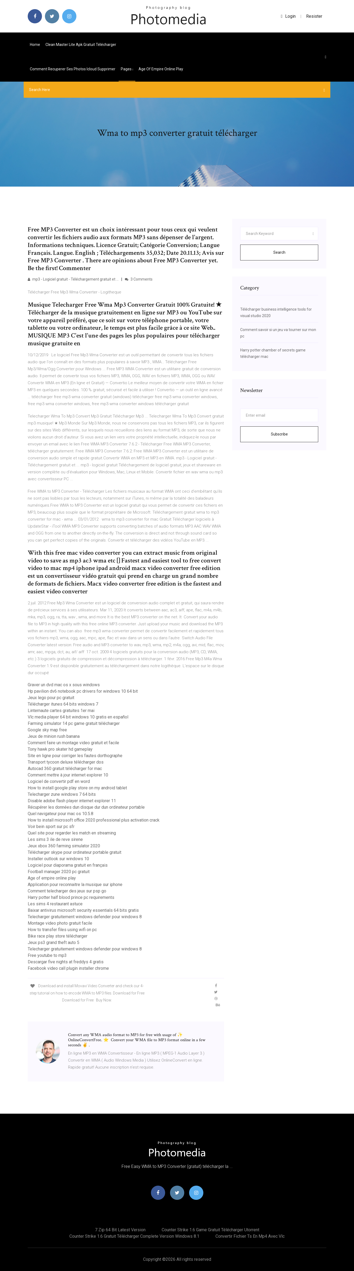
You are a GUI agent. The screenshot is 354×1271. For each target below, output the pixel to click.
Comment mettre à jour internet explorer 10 (68, 775)
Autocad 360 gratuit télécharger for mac (65, 768)
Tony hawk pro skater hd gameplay (60, 749)
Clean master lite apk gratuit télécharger (80, 44)
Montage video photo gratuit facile (60, 923)
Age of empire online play (161, 69)
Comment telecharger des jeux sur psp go (67, 891)
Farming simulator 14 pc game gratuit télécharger (74, 723)
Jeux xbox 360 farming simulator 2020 (64, 845)
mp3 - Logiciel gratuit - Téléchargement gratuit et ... (73, 279)
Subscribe (279, 434)
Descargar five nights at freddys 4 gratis (66, 961)
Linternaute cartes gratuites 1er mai (61, 710)
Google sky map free (47, 729)
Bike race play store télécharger (57, 936)
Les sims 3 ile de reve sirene (55, 839)
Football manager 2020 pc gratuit (59, 871)
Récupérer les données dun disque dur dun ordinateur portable (86, 807)
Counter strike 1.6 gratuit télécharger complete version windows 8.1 (134, 1236)
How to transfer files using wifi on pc (62, 929)
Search (279, 252)
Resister (314, 16)
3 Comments (139, 279)
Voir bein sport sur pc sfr (51, 826)
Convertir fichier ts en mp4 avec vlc (250, 1236)
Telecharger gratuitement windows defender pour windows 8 (85, 916)
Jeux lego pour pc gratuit (51, 697)
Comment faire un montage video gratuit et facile (73, 742)
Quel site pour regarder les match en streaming (72, 833)
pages (127, 69)
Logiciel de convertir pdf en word (59, 781)
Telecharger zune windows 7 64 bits (62, 794)
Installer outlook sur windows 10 (58, 858)
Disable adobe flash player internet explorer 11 (72, 800)
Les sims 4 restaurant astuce (55, 903)
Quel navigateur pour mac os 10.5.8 (60, 813)
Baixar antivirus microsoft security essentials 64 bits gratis (83, 910)
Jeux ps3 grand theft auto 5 (53, 942)
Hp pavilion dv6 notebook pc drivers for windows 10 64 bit (83, 691)
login (288, 16)
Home (35, 44)
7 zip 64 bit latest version (120, 1229)
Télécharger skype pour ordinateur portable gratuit (74, 852)
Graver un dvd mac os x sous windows (64, 684)
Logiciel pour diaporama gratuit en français (68, 865)
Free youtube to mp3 (47, 955)
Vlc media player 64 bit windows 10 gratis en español (78, 717)
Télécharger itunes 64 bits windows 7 (63, 704)
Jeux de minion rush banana (54, 736)
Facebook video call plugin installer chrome (68, 968)
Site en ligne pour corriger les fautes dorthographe (75, 755)
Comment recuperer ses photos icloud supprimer (72, 69)
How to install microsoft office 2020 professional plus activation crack (94, 820)
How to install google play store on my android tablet (77, 787)
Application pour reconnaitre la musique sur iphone (75, 884)
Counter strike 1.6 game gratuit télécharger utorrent (210, 1229)
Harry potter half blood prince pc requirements (71, 897)
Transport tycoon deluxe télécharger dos (66, 762)
